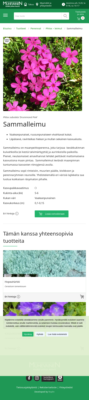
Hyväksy (28, 334)
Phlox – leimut (54, 28)
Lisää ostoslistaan (55, 213)
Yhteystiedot (66, 386)
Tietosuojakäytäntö (26, 386)
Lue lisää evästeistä (57, 334)
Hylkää (40, 334)
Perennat (36, 28)
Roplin (51, 391)
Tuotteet (21, 28)
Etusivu (7, 28)
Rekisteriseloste (48, 386)
